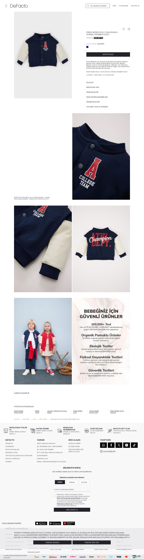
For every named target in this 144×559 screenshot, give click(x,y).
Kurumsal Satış (11, 452)
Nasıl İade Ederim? (45, 449)
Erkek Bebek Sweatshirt (18, 411)
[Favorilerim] (123, 6)
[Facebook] (111, 445)
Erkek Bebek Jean (77, 411)
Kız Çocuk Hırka (78, 549)
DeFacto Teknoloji (12, 458)
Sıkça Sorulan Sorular (46, 443)
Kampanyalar (42, 458)
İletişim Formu (74, 446)
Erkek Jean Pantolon (13, 549)
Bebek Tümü (37, 411)
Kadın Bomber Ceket (124, 549)
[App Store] (41, 523)
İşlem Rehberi (42, 455)
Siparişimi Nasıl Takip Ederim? (49, 446)
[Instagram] (126, 445)
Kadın (60, 482)
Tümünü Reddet (52, 542)
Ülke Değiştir (109, 451)
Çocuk (84, 482)
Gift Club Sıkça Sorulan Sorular (49, 452)
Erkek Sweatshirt (101, 549)
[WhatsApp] (103, 445)
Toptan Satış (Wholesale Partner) (18, 455)
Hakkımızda (9, 446)
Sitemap (8, 462)
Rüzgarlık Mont (34, 552)
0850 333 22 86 (74, 451)
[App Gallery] (69, 523)
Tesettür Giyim (55, 549)
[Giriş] (114, 6)
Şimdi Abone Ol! (72, 510)
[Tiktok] (134, 445)
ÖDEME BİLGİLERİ (93, 102)
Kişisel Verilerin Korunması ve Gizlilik (51, 462)
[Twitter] (119, 445)
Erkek (72, 482)
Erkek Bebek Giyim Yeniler (117, 411)
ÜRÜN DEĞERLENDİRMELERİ (97, 97)
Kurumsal (9, 443)
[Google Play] (55, 523)
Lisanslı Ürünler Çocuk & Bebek (57, 411)
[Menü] (6, 5)
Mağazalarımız (74, 443)
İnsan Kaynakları (12, 449)
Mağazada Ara (92, 87)
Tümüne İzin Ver (91, 542)
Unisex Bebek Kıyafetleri (94, 411)
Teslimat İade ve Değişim (97, 107)
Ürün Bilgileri (92, 92)
